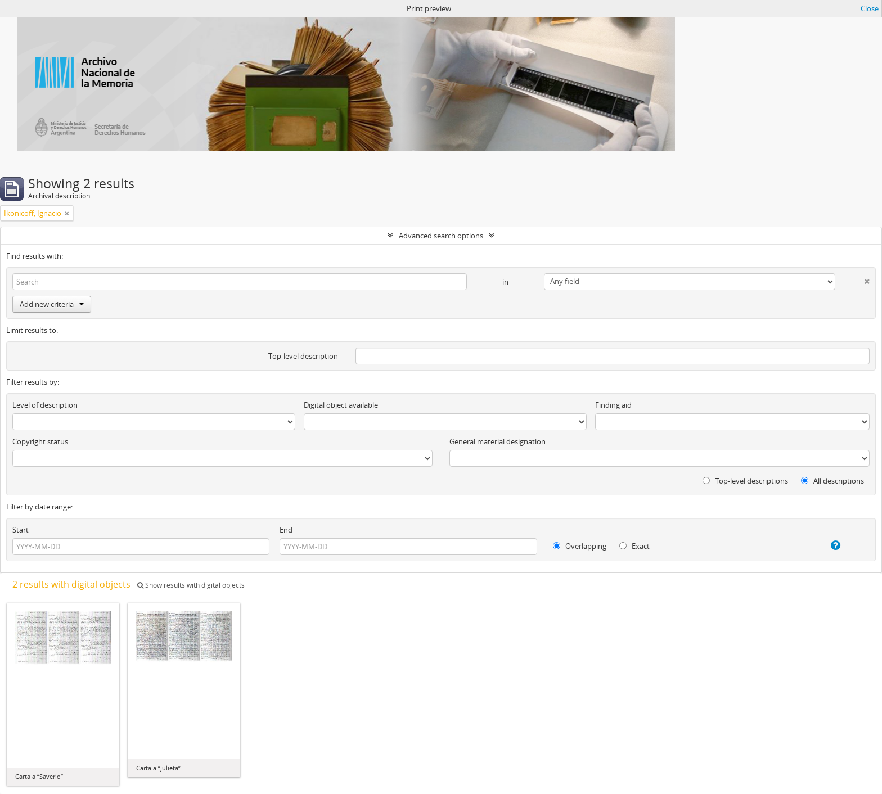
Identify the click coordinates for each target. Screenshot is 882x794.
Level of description (45, 405)
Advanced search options (441, 236)
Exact (634, 546)
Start (20, 530)
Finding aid (613, 405)
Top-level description (303, 356)
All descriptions (832, 481)
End (286, 530)
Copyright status (40, 441)
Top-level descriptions (745, 481)
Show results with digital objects (191, 585)
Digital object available (341, 405)
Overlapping (579, 546)
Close (870, 8)
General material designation (497, 441)
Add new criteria (52, 304)
